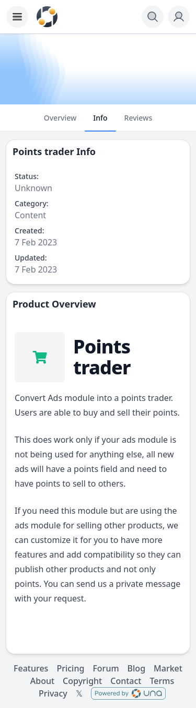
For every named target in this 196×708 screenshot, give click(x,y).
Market (168, 668)
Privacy (53, 693)
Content (30, 215)
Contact (125, 681)
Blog (136, 668)
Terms (161, 681)
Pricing (70, 668)
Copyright (82, 681)
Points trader (43, 151)
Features (31, 668)
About (42, 681)
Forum (106, 668)
